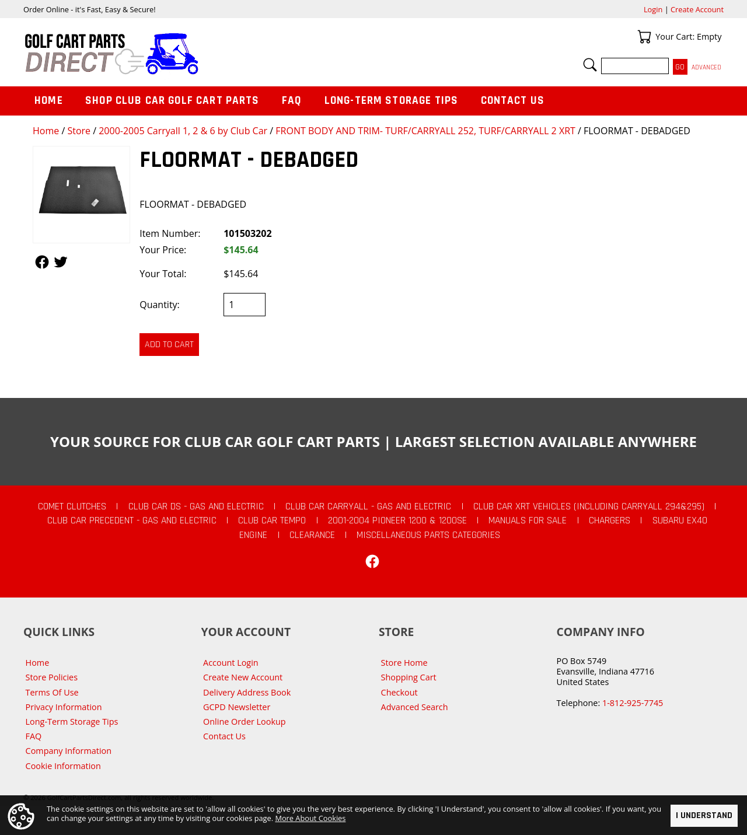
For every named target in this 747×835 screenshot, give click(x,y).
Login (653, 9)
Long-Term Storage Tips (391, 100)
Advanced (706, 67)
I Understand (704, 815)
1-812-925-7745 (632, 702)
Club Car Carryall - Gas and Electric (368, 506)
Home (46, 130)
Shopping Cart (409, 677)
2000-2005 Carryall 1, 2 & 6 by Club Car (183, 130)
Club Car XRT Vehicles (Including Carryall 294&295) (588, 506)
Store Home (404, 662)
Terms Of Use (52, 692)
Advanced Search (414, 706)
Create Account (697, 9)
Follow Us (42, 262)
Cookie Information (63, 765)
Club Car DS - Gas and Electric (196, 506)
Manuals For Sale (527, 520)
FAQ (292, 100)
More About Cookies (310, 818)
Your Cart (644, 36)
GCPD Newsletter (236, 706)
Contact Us (513, 100)
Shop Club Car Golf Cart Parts (172, 100)
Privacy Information (64, 706)
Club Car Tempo (272, 520)
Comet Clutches (72, 506)
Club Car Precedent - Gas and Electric (132, 520)
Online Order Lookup (244, 721)
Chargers (609, 520)
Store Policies (52, 677)
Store (78, 130)
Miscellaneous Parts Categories (428, 535)
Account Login (231, 662)
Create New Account (242, 677)
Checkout (399, 692)
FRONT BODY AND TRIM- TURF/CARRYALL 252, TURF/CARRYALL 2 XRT (425, 130)
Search (590, 64)
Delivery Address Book (247, 692)
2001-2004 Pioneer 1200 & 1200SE (397, 520)
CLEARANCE (312, 535)
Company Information (68, 750)
